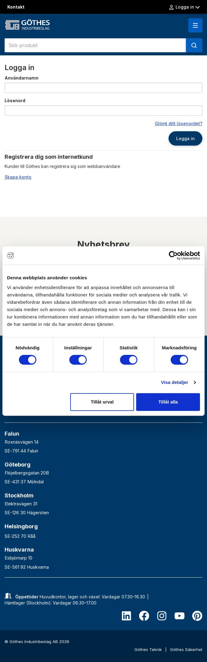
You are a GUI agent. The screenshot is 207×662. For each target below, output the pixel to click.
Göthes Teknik (148, 649)
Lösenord (15, 100)
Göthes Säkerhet (186, 649)
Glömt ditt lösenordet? (178, 123)
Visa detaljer (174, 382)
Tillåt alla (168, 401)
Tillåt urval (102, 401)
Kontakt (15, 6)
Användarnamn (21, 77)
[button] (195, 25)
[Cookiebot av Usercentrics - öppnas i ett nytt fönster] (173, 255)
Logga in (184, 7)
